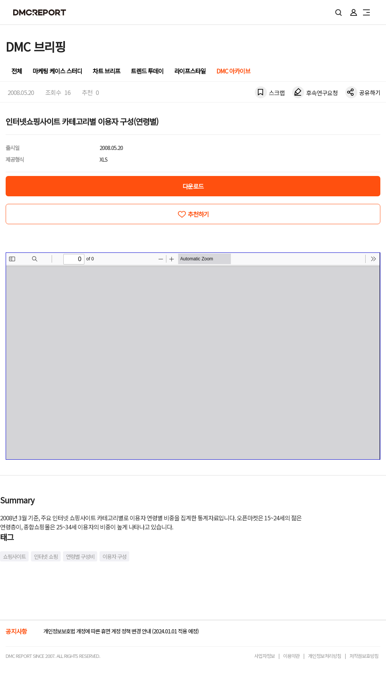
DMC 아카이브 (233, 70)
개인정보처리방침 (324, 655)
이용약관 (291, 655)
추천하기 (198, 214)
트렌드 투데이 (147, 70)
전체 (16, 70)
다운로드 (193, 186)
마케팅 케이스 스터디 (57, 70)
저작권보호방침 (363, 655)
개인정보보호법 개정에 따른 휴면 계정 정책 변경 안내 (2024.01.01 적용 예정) (121, 631)
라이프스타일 (190, 70)
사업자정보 (264, 655)
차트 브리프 (106, 70)
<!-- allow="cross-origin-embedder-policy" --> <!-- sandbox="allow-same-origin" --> (193, 356)
